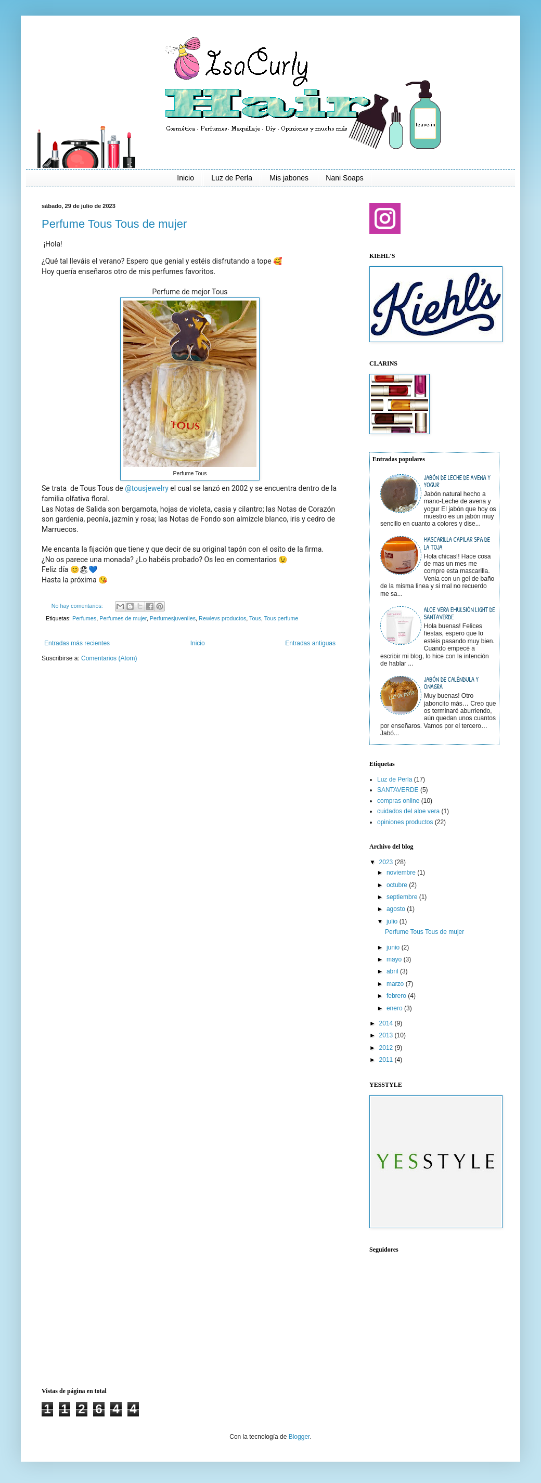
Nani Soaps (344, 178)
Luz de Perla (231, 178)
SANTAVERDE (398, 789)
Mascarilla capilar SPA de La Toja (457, 543)
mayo (395, 959)
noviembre (402, 872)
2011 (387, 1059)
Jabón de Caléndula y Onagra (451, 683)
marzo (396, 983)
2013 (387, 1035)
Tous (255, 618)
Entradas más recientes (77, 643)
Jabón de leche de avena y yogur (457, 481)
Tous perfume (281, 618)
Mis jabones (288, 178)
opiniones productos (405, 822)
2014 (387, 1023)
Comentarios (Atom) (109, 658)
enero (395, 1008)
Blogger (299, 1436)
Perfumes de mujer (123, 618)
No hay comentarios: (78, 606)
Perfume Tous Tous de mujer (114, 223)
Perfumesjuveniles (173, 618)
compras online (398, 800)
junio (394, 947)
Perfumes (84, 618)
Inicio (185, 178)
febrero (397, 995)
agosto (397, 909)
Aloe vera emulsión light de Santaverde (459, 613)
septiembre (403, 897)
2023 (387, 862)
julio (393, 921)
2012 (387, 1047)
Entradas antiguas (310, 643)
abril (393, 971)
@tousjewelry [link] (147, 488)
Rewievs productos (222, 618)
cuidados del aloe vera (408, 811)
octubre (398, 885)
